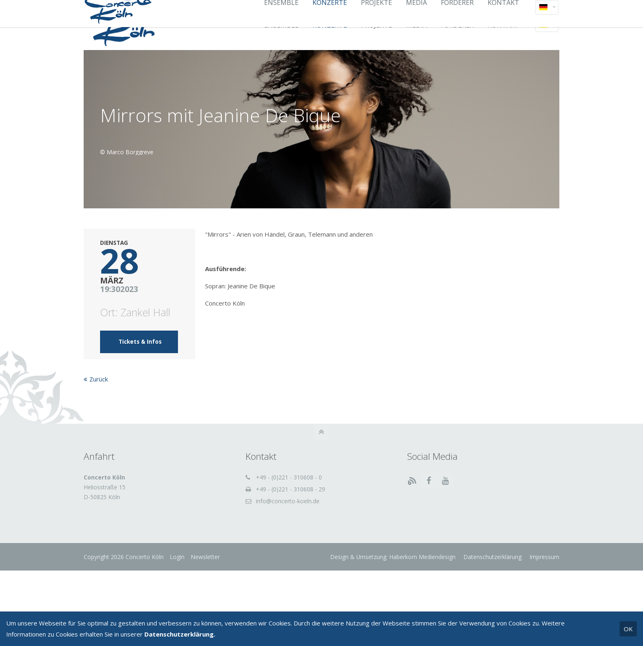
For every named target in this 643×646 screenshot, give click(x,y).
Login (177, 557)
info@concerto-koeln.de (287, 501)
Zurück (98, 379)
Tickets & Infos (140, 341)
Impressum (543, 557)
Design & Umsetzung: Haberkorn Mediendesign (393, 557)
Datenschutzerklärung (492, 557)
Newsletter (205, 557)
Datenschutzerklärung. (179, 634)
